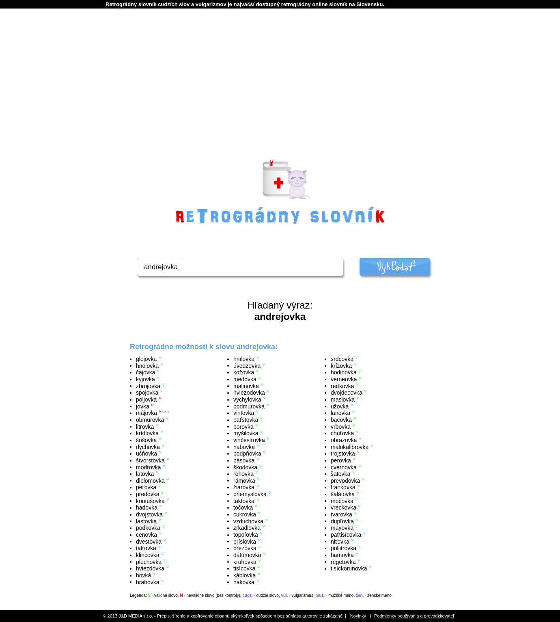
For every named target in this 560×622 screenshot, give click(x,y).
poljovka (146, 399)
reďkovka (342, 385)
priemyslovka (250, 494)
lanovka (340, 413)
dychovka (148, 446)
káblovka (244, 575)
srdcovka (342, 359)
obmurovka (150, 420)
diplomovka (150, 480)
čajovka (145, 372)
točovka (243, 507)
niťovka (340, 541)
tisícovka (244, 568)
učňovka (146, 453)
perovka (341, 460)
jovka (142, 406)
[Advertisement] (280, 94)
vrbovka (341, 426)
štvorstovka (150, 460)
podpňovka (247, 453)
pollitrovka (343, 548)
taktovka (243, 500)
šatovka (340, 474)
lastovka (146, 521)
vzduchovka (248, 521)
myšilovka (245, 433)
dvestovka (149, 541)
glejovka (146, 359)
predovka (147, 494)
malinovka (246, 385)
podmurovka (249, 406)
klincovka (147, 555)
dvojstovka (149, 514)
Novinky (358, 615)
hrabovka (147, 582)
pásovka (243, 460)
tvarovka (341, 514)
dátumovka (247, 555)
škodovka (245, 467)
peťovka (146, 487)
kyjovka (145, 379)
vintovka (243, 413)
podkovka (148, 528)
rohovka (243, 474)
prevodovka (345, 480)
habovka (244, 446)
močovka (342, 500)
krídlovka (147, 433)
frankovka (343, 487)
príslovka (244, 541)
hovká (143, 575)
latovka (145, 474)
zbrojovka (148, 385)
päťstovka (245, 420)
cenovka (146, 534)
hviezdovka (150, 568)
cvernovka (344, 467)
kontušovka (150, 500)
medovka (244, 379)
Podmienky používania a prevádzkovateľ (414, 615)
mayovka (342, 528)
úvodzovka (247, 365)
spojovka (147, 392)
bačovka (341, 420)
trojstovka (343, 453)
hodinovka (344, 372)
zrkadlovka (247, 528)
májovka (146, 413)
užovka (340, 406)
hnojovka (147, 365)
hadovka (146, 507)
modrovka (148, 467)
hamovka (342, 555)
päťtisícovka (346, 534)
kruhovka (244, 561)
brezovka (244, 548)
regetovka (343, 561)
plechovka (149, 561)
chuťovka (342, 433)
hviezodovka (249, 392)
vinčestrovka (249, 440)
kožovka (243, 372)
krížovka (341, 365)
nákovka (243, 582)
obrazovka (344, 440)
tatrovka (146, 548)
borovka (243, 426)
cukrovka (244, 514)
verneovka (344, 379)
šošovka (146, 440)
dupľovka (342, 521)
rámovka (244, 480)
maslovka (343, 399)
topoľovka (245, 534)
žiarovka (243, 487)
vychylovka (247, 399)
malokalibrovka (349, 446)
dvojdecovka (346, 392)
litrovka (145, 426)
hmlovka (243, 359)
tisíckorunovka (349, 568)
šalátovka (343, 494)
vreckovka (343, 507)
